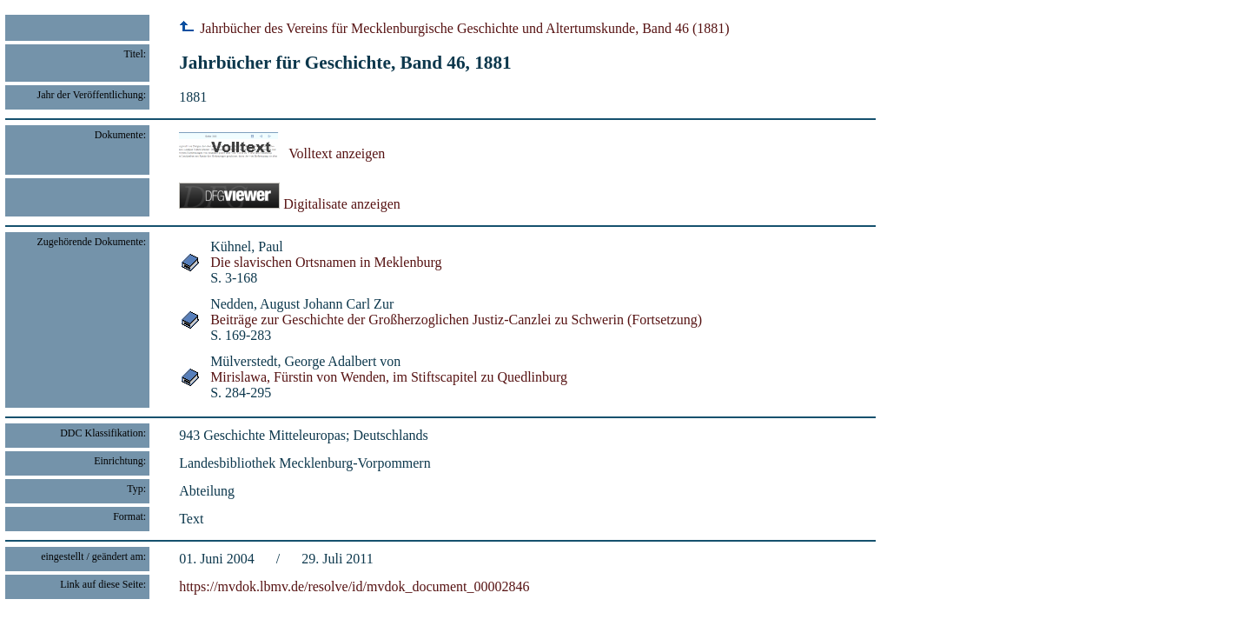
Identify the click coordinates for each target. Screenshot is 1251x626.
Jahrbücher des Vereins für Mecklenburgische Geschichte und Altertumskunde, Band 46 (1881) (454, 28)
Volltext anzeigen (282, 153)
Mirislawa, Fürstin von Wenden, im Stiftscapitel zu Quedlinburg (388, 377)
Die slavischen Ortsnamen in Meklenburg (325, 262)
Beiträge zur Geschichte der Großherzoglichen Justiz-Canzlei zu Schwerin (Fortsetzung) (456, 319)
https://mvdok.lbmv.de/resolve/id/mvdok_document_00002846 (354, 586)
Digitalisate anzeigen (289, 203)
